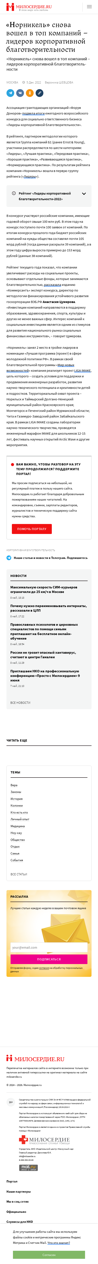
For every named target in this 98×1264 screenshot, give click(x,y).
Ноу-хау (16, 833)
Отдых (15, 846)
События (17, 860)
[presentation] (49, 947)
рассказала (52, 284)
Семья (15, 853)
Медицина (18, 826)
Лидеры (30, 176)
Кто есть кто (19, 812)
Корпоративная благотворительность (30, 550)
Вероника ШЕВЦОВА (59, 82)
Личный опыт (20, 819)
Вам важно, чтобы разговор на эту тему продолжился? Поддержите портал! (48, 469)
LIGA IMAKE (82, 370)
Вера (14, 785)
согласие (44, 967)
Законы (16, 792)
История (17, 799)
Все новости (20, 703)
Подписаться (49, 959)
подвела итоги (33, 113)
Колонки (17, 805)
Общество (18, 840)
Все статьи (19, 874)
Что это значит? (58, 1243)
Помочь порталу (31, 529)
